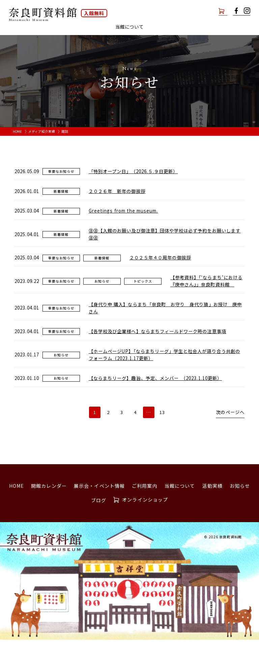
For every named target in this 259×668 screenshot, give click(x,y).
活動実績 (202, 27)
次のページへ (229, 441)
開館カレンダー (36, 27)
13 (162, 440)
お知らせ (230, 27)
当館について (180, 514)
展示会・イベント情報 (87, 27)
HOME (18, 140)
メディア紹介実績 (42, 140)
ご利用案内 (133, 27)
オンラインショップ (204, 10)
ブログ (129, 36)
